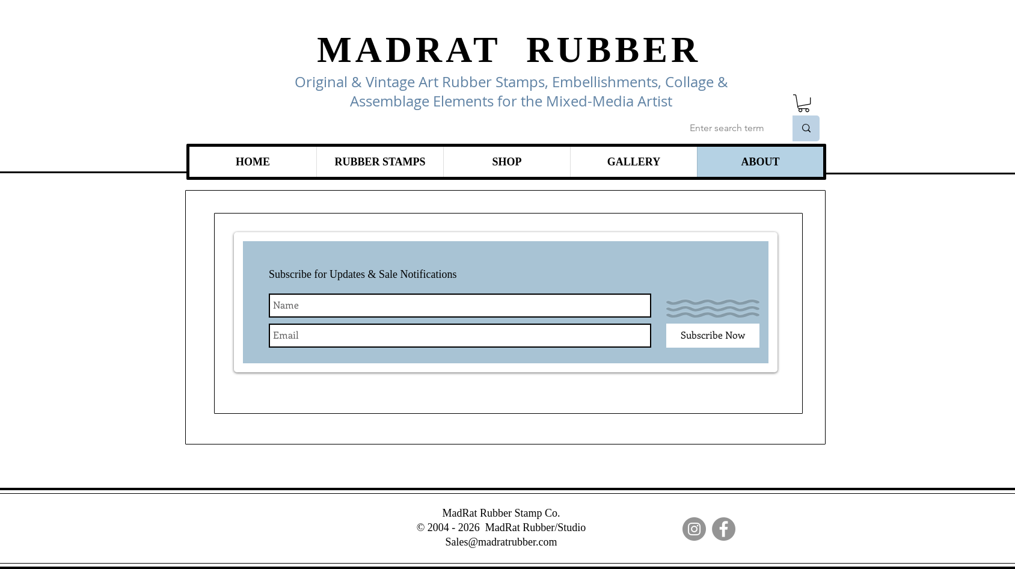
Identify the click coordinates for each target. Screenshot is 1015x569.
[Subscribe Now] (712, 336)
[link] (803, 103)
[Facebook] (723, 529)
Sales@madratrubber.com (501, 542)
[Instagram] (694, 529)
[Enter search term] (728, 128)
